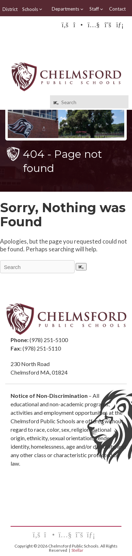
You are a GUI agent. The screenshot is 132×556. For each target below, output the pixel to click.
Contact (117, 9)
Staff (96, 9)
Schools (32, 9)
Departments (68, 9)
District (10, 9)
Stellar (77, 550)
